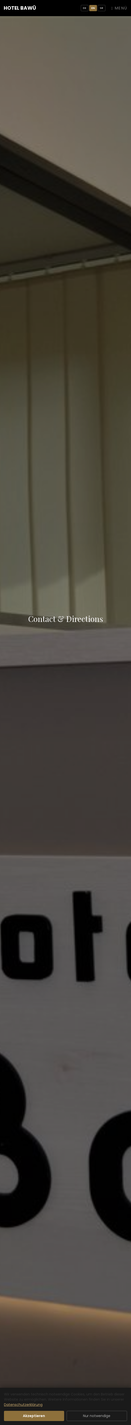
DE (85, 8)
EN (93, 8)
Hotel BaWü (20, 7)
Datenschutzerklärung (23, 1404)
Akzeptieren (34, 1415)
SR (101, 8)
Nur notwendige (96, 1415)
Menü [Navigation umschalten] (119, 8)
